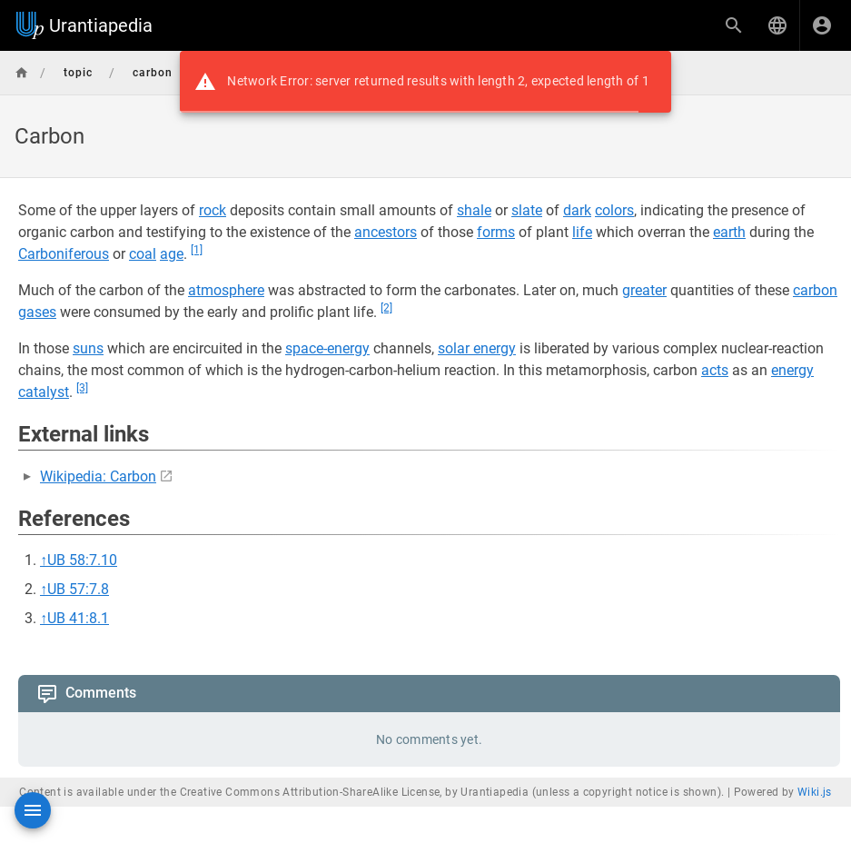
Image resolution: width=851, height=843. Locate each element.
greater (644, 290)
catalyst (43, 392)
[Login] (822, 25)
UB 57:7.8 (78, 589)
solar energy (477, 348)
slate (526, 210)
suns (88, 348)
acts (714, 370)
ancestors (385, 232)
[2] (386, 308)
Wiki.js (814, 792)
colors (614, 210)
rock (212, 210)
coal (142, 254)
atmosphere (226, 290)
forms (496, 232)
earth (729, 232)
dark (577, 210)
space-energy (327, 348)
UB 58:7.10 (82, 560)
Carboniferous (63, 254)
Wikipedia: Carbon (98, 476)
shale (474, 210)
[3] (82, 388)
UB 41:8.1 (78, 618)
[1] (197, 249)
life (582, 232)
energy (792, 370)
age (171, 254)
